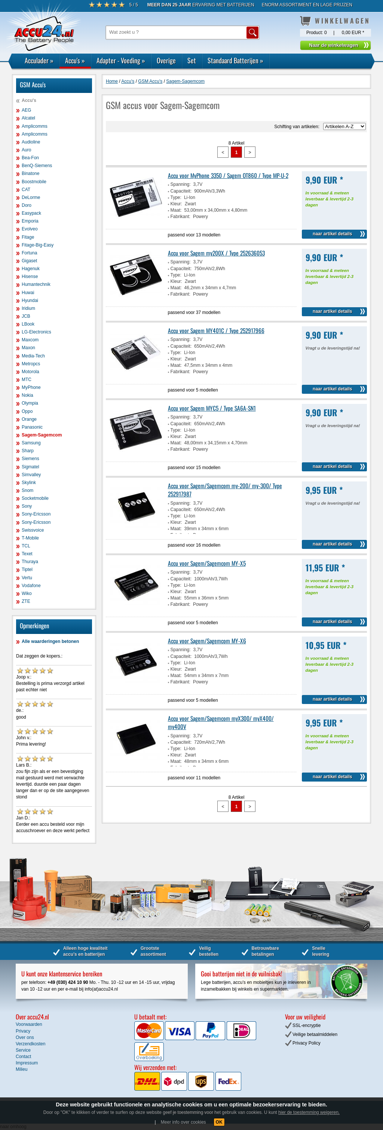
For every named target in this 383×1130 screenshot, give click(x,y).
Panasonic (32, 427)
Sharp (28, 450)
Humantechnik (36, 284)
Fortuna (29, 253)
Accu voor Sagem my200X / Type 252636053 (216, 252)
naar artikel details (332, 233)
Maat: (176, 210)
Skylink (29, 482)
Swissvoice (33, 530)
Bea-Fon (30, 157)
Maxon (28, 347)
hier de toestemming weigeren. (309, 1112)
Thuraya (30, 561)
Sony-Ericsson (36, 514)
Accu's (75, 60)
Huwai (28, 292)
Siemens (30, 458)
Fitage (28, 237)
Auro (26, 149)
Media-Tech (33, 356)
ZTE (26, 601)
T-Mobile (30, 538)
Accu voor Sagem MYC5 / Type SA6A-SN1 (212, 408)
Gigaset (29, 260)
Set (191, 60)
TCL (26, 546)
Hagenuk (31, 268)
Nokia (27, 395)
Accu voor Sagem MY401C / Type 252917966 (216, 330)
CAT (26, 189)
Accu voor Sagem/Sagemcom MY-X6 (207, 640)
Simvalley (31, 474)
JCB (26, 316)
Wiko (27, 593)
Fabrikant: (180, 216)
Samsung (31, 442)
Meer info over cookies (183, 1122)
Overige (166, 60)
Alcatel (28, 118)
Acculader (39, 60)
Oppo (27, 411)
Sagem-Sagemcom (42, 435)
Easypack (31, 213)
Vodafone (31, 585)
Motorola (30, 371)
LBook (28, 324)
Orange (29, 419)
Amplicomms (35, 126)
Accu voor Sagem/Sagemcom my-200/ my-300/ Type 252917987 (225, 489)
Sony (27, 506)
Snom (27, 490)
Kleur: (176, 203)
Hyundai (30, 300)
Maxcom (30, 339)
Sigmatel (30, 466)
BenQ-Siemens (37, 165)
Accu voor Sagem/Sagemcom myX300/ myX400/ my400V (221, 722)
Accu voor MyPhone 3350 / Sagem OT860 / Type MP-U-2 (228, 175)
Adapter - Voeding (120, 60)
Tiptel (27, 569)
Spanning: (181, 184)
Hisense (30, 276)
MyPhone (31, 387)
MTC (26, 379)
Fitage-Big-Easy (37, 245)
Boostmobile (34, 181)
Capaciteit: (181, 191)
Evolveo (30, 229)
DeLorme (31, 197)
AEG (26, 110)
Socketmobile (35, 498)
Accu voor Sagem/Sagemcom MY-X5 (207, 563)
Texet (27, 553)
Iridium (28, 308)
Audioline (31, 142)
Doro (26, 205)
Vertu (27, 577)
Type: (176, 197)
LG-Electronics (36, 332)
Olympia (30, 403)
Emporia (30, 221)
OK (219, 1122)
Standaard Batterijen (235, 60)
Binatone (30, 173)
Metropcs (31, 363)
